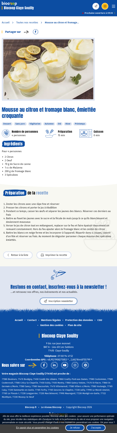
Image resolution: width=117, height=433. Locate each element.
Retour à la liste (18, 255)
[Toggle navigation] (113, 7)
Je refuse (75, 427)
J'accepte (96, 427)
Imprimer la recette (54, 255)
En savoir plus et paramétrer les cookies (37, 427)
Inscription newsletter (58, 301)
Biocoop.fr (31, 407)
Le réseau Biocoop (51, 407)
